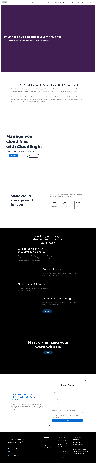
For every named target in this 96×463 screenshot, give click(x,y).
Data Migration (62, 455)
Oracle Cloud (47, 447)
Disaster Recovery (62, 457)
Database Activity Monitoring (80, 451)
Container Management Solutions (64, 443)
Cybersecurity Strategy (78, 453)
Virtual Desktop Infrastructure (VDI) (63, 452)
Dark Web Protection (78, 444)
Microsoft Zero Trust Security (80, 449)
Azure (45, 440)
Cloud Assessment (62, 447)
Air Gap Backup (62, 440)
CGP (45, 445)
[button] (2, 38)
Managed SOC (76, 442)
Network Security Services (79, 447)
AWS (45, 443)
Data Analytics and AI (63, 449)
